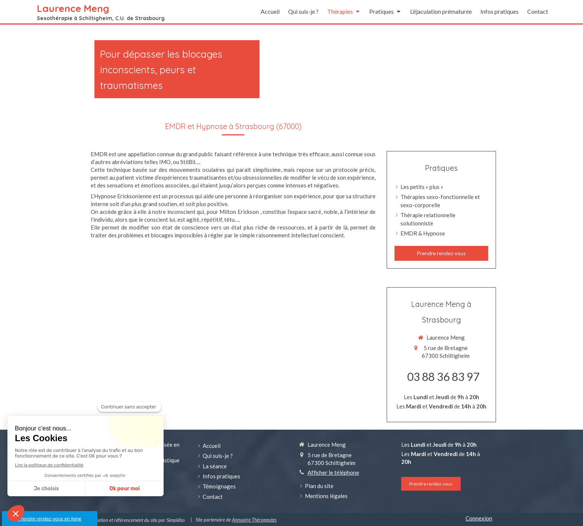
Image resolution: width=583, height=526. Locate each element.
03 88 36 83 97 (443, 376)
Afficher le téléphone (333, 472)
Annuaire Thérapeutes (254, 520)
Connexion (479, 518)
